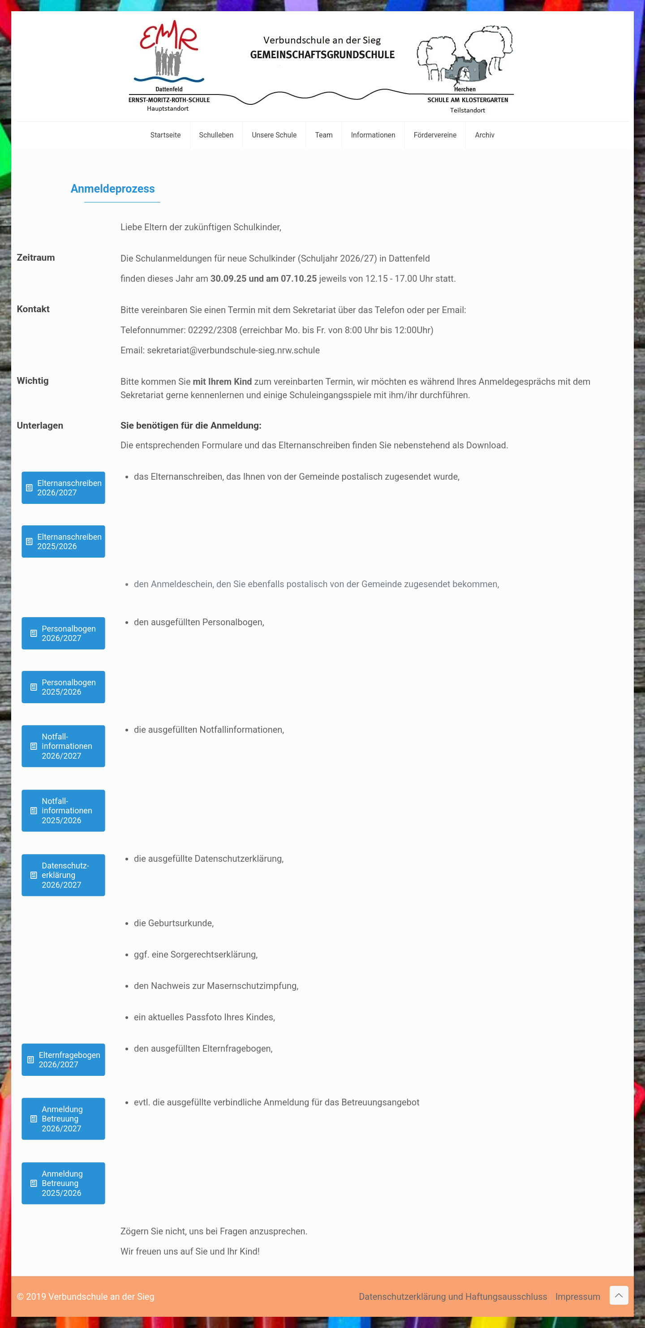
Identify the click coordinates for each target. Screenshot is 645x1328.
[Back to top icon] (619, 1295)
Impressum (578, 1296)
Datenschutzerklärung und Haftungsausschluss (453, 1296)
